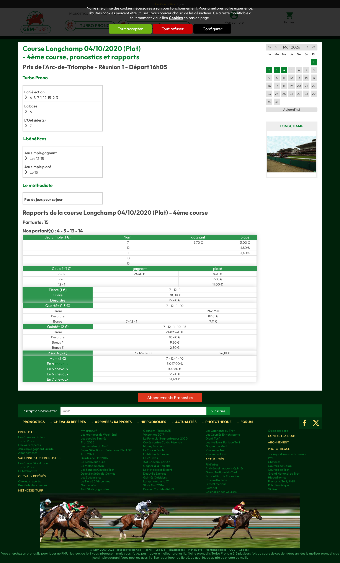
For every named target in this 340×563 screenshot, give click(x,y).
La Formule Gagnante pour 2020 (165, 438)
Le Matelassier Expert (157, 470)
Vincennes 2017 (153, 434)
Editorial (211, 488)
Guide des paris (278, 431)
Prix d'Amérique (216, 484)
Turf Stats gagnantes (95, 489)
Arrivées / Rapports (113, 422)
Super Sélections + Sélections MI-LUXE (106, 450)
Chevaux (274, 462)
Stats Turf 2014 (153, 485)
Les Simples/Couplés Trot (97, 470)
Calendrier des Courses (221, 492)
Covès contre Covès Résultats (163, 442)
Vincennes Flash (216, 454)
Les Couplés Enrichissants (223, 434)
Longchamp (292, 126)
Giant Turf (213, 438)
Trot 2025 (87, 442)
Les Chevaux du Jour (32, 437)
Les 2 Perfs (150, 458)
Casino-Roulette (216, 480)
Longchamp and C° (156, 481)
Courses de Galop (280, 466)
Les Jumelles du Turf (94, 446)
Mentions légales (216, 549)
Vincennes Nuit (216, 450)
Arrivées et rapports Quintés (225, 468)
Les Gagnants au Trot (220, 431)
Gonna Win (88, 485)
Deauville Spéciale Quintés (98, 473)
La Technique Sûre (93, 462)
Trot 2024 (87, 454)
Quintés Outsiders (155, 477)
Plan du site (195, 549)
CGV (232, 549)
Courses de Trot (278, 470)
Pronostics (34, 422)
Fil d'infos (212, 464)
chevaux (62, 363)
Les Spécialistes (91, 477)
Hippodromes (153, 422)
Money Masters (153, 446)
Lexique (160, 549)
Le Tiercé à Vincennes (95, 481)
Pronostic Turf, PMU (281, 481)
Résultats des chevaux (32, 485)
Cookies (176, 17)
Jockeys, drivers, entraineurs (287, 454)
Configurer (213, 28)
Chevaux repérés (70, 422)
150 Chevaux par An (156, 462)
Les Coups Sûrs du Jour (33, 463)
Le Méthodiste (27, 471)
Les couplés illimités (93, 438)
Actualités (185, 422)
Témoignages (176, 549)
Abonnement (278, 442)
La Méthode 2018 (92, 466)
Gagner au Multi (216, 446)
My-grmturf (89, 431)
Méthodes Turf (30, 490)
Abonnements (27, 453)
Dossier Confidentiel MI (158, 489)
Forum (246, 422)
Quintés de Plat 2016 (94, 458)
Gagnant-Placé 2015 (157, 431)
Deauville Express (154, 473)
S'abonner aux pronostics (39, 458)
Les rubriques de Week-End (99, 434)
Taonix (148, 549)
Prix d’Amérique (278, 485)
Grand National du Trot (221, 472)
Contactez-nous (282, 436)
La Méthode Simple (156, 454)
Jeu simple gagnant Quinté (36, 449)
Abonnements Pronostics (170, 397)
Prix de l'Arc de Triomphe (222, 476)
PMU (271, 458)
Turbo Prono (26, 441)
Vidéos (272, 489)
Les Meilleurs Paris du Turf (223, 442)
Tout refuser (173, 28)
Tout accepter (129, 28)
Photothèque (218, 422)
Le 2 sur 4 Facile (153, 450)
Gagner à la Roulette (156, 466)
